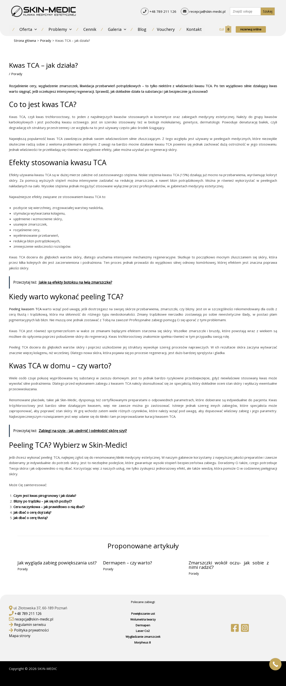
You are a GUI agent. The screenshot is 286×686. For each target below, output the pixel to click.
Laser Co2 (143, 631)
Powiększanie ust (143, 614)
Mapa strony (19, 635)
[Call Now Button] (275, 664)
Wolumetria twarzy (143, 619)
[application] (34, 29)
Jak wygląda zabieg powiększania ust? (57, 563)
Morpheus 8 (142, 642)
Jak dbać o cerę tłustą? (30, 517)
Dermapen (143, 625)
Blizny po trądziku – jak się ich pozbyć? (42, 501)
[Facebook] (234, 627)
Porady (16, 74)
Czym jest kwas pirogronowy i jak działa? (44, 495)
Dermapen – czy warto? (127, 563)
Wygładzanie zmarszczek (143, 637)
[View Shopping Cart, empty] (225, 29)
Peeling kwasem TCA (25, 309)
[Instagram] (244, 627)
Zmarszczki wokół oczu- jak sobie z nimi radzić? (229, 565)
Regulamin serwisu (30, 624)
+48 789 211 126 (162, 11)
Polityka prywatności (31, 630)
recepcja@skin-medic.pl (207, 11)
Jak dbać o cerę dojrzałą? (32, 512)
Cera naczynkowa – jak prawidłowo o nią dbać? (49, 506)
